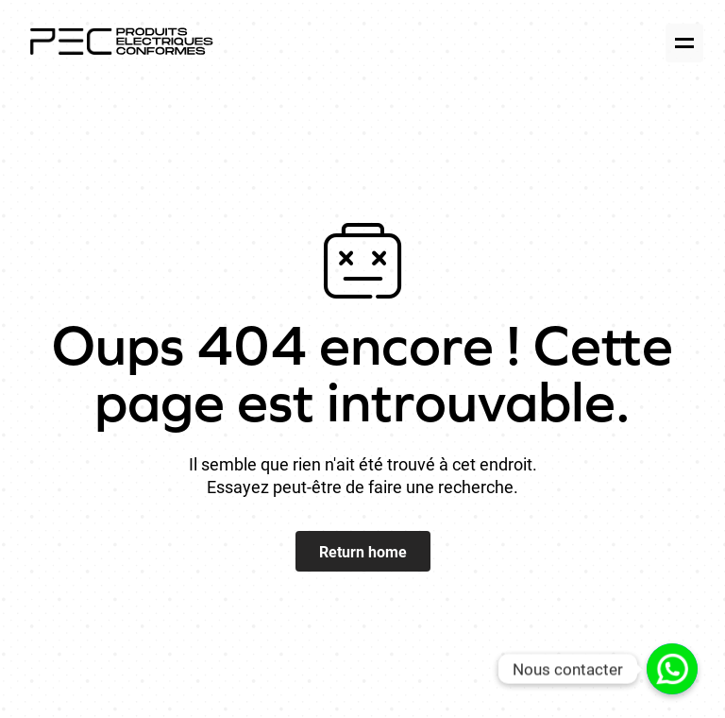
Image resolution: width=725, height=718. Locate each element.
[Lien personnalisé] (672, 668)
